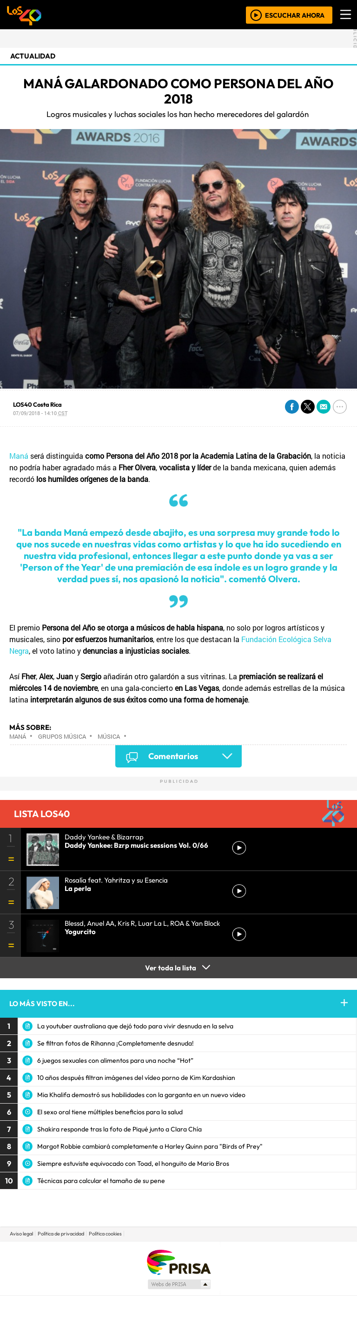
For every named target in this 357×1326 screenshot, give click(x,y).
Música (109, 736)
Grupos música (62, 736)
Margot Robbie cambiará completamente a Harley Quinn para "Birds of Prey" (150, 1146)
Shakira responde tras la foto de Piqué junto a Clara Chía (119, 1129)
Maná (18, 456)
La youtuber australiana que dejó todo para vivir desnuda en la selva (135, 1026)
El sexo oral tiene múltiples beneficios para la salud (110, 1112)
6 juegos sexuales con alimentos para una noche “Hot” (115, 1060)
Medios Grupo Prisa (178, 1284)
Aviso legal (21, 1233)
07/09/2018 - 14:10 (40, 413)
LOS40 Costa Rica (37, 404)
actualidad (32, 56)
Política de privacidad (61, 1233)
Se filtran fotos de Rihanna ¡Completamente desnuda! (115, 1043)
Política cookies (105, 1233)
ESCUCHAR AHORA (294, 15)
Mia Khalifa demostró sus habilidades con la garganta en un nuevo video (141, 1095)
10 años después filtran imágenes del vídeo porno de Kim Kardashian (136, 1077)
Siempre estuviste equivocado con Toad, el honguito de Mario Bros (133, 1163)
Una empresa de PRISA (178, 1261)
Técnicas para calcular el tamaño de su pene (101, 1180)
